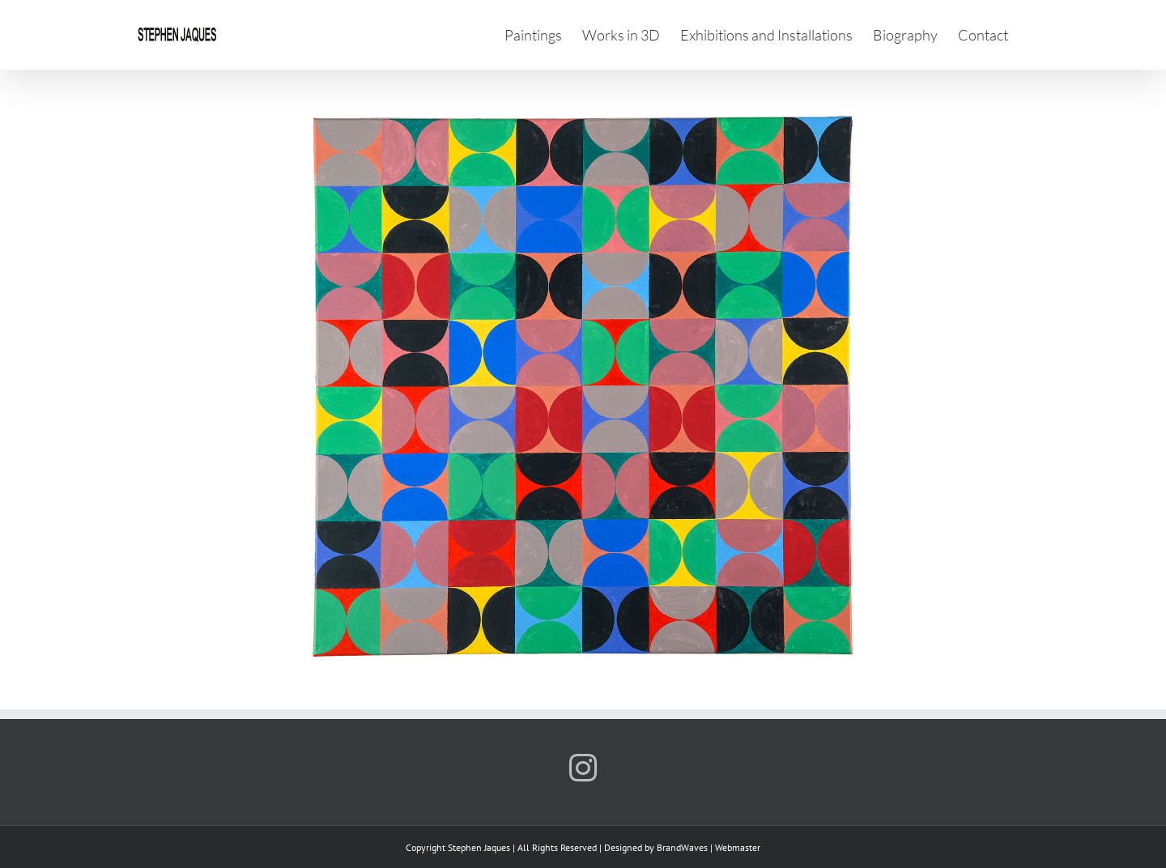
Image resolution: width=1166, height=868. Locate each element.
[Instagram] (583, 767)
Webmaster (737, 847)
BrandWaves (682, 847)
